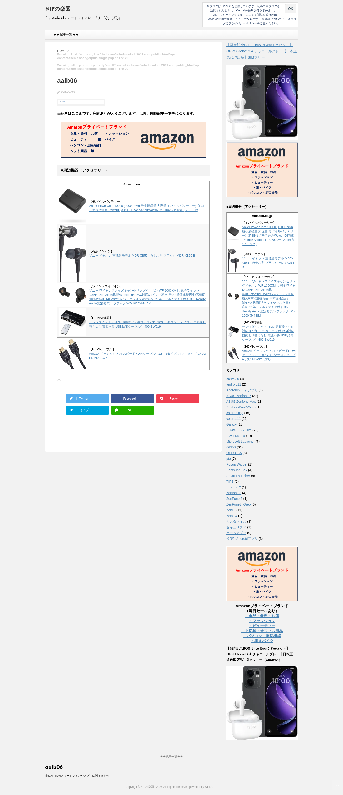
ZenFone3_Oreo (238, 504)
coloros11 (233, 419)
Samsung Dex (236, 470)
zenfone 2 (233, 487)
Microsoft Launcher (240, 441)
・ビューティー (262, 626)
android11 (233, 384)
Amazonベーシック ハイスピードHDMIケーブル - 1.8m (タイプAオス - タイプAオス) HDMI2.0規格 (269, 355)
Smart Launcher (238, 476)
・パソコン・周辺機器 (262, 636)
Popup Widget (236, 464)
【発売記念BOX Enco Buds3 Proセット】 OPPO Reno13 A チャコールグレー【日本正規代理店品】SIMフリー (261, 51)
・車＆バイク (262, 641)
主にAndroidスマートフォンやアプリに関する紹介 (77, 775)
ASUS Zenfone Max (241, 401)
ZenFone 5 (234, 499)
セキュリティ (236, 527)
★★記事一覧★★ (66, 34)
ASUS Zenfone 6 (238, 396)
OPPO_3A (234, 453)
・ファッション (262, 621)
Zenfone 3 (233, 493)
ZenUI (230, 510)
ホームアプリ (236, 533)
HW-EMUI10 (235, 436)
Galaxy (231, 424)
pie (228, 459)
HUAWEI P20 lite (239, 430)
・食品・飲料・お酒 (262, 616)
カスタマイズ (236, 521)
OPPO (231, 447)
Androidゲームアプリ (242, 390)
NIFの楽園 (58, 9)
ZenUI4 (231, 516)
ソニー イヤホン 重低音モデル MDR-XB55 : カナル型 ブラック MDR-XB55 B (142, 255)
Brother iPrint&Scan (241, 407)
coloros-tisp (234, 413)
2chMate (232, 379)
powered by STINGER (203, 787)
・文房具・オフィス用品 (262, 631)
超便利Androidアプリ (242, 539)
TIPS (230, 481)
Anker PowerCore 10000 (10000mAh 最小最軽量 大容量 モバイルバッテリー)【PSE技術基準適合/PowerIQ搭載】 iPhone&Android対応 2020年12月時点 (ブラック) (269, 235)
